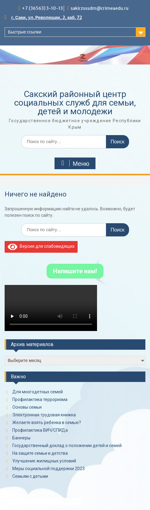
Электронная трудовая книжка (44, 414)
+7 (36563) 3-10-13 (42, 8)
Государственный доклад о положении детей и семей (67, 445)
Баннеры (21, 437)
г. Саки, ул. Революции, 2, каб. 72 (46, 17)
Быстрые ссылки (24, 32)
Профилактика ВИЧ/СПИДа (40, 430)
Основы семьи (27, 407)
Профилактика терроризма (39, 399)
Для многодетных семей (37, 391)
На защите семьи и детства (40, 453)
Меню (74, 163)
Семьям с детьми (30, 476)
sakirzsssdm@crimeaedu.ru (99, 8)
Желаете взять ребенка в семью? (46, 422)
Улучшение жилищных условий (44, 460)
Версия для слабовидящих (41, 246)
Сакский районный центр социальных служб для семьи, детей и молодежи (75, 102)
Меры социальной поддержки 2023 (48, 468)
